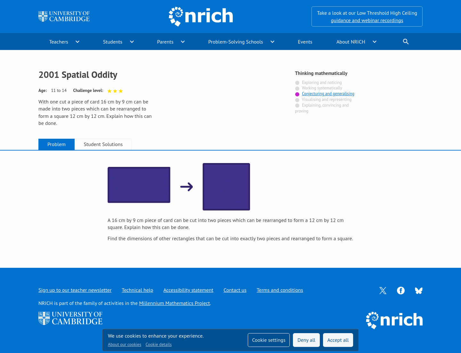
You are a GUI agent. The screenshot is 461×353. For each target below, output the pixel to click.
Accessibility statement (188, 290)
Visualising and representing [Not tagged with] (327, 99)
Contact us (235, 290)
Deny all (306, 340)
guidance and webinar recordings (367, 20)
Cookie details (159, 344)
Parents (165, 41)
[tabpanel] (230, 202)
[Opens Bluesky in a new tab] (419, 290)
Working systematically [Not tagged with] (322, 88)
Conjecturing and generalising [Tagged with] (328, 93)
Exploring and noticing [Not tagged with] (322, 82)
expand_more (77, 41)
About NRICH (350, 41)
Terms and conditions (280, 290)
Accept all (338, 340)
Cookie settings (268, 340)
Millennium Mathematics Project (174, 303)
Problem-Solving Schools (235, 41)
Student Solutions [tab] (103, 144)
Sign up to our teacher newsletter (74, 290)
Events (305, 41)
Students (112, 41)
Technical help (137, 290)
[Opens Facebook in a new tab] (401, 290)
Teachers (58, 41)
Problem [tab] (56, 144)
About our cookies (124, 344)
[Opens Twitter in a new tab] (383, 290)
